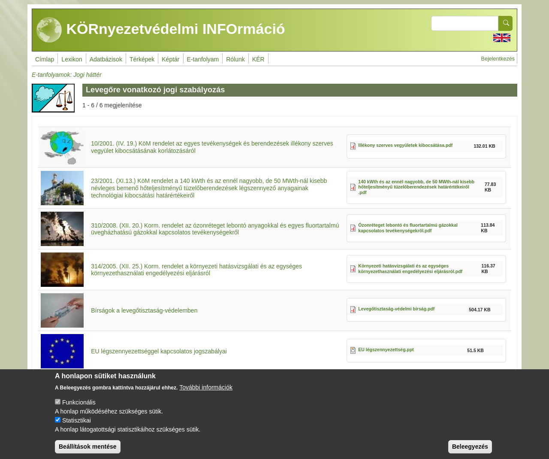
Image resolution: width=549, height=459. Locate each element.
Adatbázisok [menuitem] (106, 59)
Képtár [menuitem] (170, 59)
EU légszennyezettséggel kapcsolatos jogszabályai (159, 351)
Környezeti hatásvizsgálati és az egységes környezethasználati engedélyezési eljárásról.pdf (410, 268)
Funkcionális (79, 410)
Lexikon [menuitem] (71, 59)
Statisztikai (76, 428)
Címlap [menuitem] (44, 59)
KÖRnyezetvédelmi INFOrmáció (160, 30)
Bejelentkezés (498, 59)
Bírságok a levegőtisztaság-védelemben (144, 310)
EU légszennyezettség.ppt (386, 349)
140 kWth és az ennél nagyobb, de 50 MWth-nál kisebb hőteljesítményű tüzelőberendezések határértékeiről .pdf (416, 187)
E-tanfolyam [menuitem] (203, 59)
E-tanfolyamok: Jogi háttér (67, 74)
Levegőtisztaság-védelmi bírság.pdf (396, 308)
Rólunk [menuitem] (235, 59)
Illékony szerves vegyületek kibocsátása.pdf (405, 145)
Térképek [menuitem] (142, 59)
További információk (205, 395)
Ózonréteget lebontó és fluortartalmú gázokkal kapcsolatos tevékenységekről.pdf (408, 227)
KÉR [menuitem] (258, 59)
